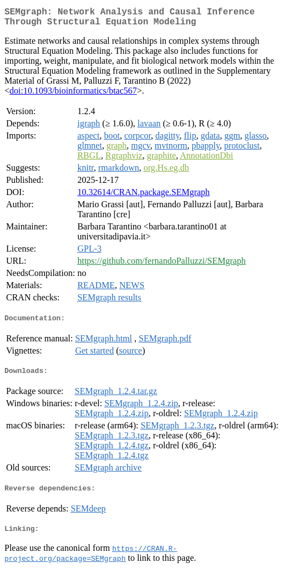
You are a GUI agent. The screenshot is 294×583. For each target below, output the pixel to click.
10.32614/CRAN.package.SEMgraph (143, 196)
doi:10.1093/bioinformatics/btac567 (73, 95)
